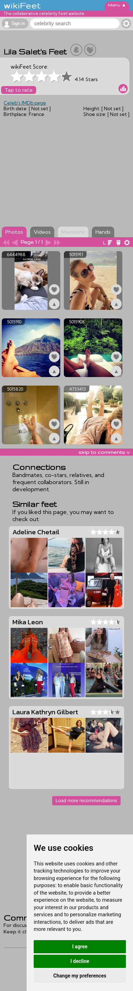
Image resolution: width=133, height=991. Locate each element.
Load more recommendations (86, 800)
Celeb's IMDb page (25, 103)
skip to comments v (103, 452)
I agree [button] (79, 946)
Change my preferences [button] (79, 976)
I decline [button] (79, 961)
